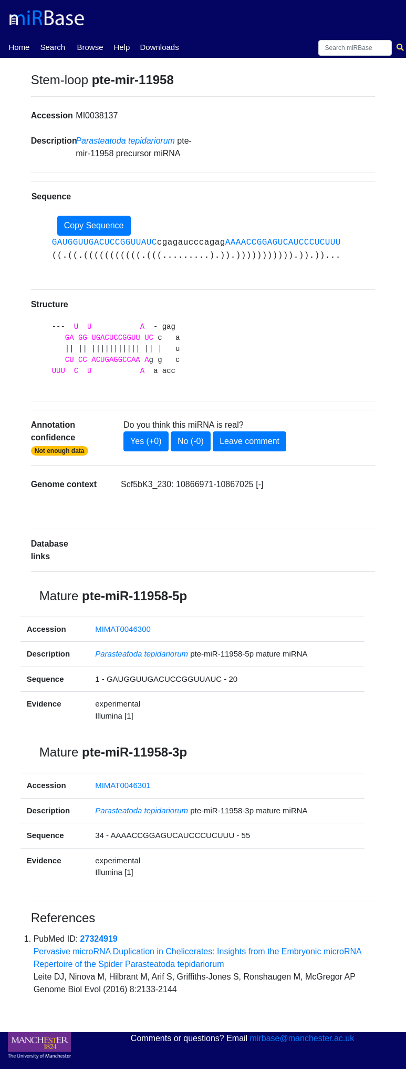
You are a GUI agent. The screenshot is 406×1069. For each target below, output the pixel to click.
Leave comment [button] (249, 441)
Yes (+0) (145, 441)
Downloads (159, 47)
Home (19, 46)
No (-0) (191, 441)
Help (121, 47)
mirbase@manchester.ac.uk (302, 1038)
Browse (90, 47)
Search (52, 47)
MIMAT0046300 (123, 628)
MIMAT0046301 (123, 785)
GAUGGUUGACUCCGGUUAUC (104, 242)
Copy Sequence (94, 225)
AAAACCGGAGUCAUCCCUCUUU (283, 242)
